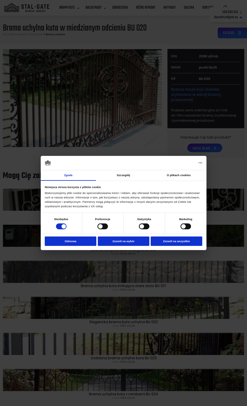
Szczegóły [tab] (123, 175)
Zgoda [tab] (68, 175)
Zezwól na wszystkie (176, 241)
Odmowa (70, 241)
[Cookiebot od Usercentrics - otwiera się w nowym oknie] (186, 163)
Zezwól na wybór (123, 241)
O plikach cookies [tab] (179, 175)
